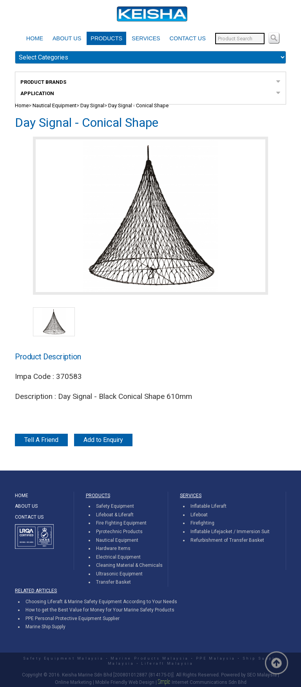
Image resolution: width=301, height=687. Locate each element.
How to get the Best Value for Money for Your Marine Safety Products (99, 610)
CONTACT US (188, 38)
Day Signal (92, 105)
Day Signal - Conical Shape (138, 105)
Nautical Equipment (54, 105)
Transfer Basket (113, 582)
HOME (34, 38)
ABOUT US (67, 38)
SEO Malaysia (262, 675)
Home (22, 105)
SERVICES (146, 38)
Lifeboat (199, 515)
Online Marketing (73, 682)
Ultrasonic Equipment (119, 574)
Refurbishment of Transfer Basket (227, 540)
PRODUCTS (106, 38)
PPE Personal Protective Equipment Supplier (72, 618)
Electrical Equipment (118, 557)
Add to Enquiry (103, 440)
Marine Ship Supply (45, 626)
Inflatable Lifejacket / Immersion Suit (230, 531)
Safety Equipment (115, 506)
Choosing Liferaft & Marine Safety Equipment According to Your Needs (101, 601)
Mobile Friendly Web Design (124, 682)
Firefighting (202, 523)
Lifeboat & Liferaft (115, 515)
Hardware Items (113, 548)
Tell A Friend (41, 440)
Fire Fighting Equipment (121, 523)
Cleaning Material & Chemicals (129, 565)
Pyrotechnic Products (119, 531)
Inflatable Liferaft (208, 506)
